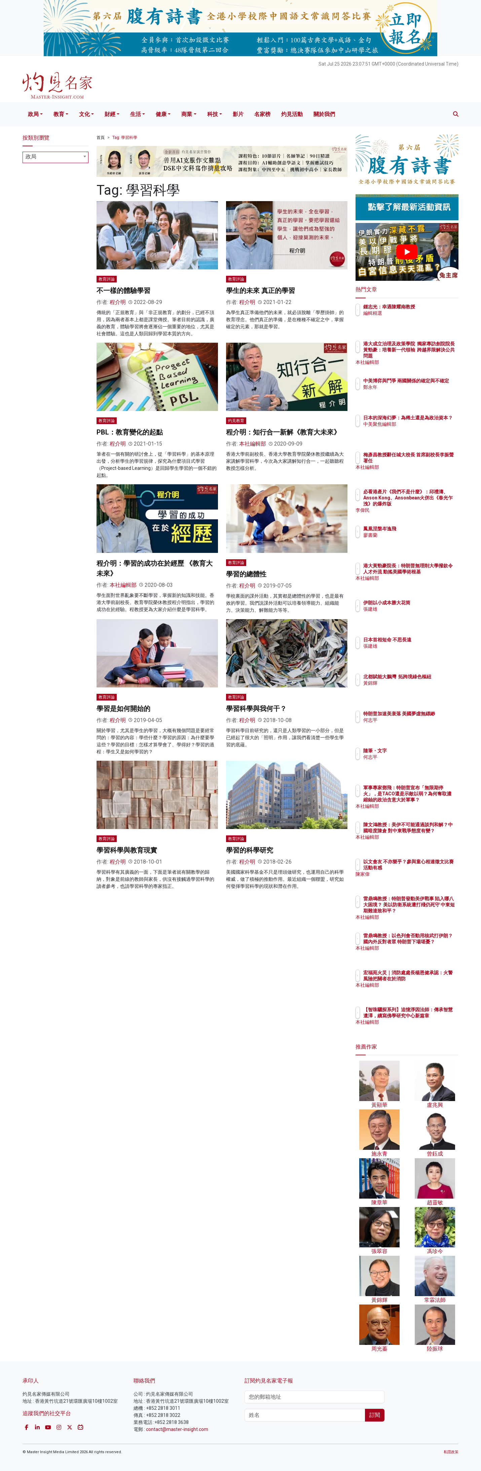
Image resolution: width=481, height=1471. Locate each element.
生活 (135, 114)
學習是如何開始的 (123, 709)
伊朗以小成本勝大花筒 (426, 602)
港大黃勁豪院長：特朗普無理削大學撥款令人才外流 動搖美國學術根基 (428, 571)
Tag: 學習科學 (124, 137)
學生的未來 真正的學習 (260, 291)
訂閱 (374, 1415)
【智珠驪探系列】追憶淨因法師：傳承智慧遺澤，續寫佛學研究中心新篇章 (428, 1015)
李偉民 (410, 510)
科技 (212, 114)
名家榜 (262, 114)
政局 (33, 114)
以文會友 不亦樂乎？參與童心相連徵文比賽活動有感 (429, 867)
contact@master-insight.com (177, 1429)
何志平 (410, 726)
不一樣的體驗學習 (123, 291)
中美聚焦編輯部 (419, 430)
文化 (84, 114)
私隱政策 (451, 1452)
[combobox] (55, 157)
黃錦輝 (410, 689)
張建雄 (410, 609)
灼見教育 (236, 420)
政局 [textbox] (31, 156)
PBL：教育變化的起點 (130, 432)
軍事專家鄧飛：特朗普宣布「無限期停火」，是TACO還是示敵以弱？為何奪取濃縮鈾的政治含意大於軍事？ (428, 800)
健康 (161, 114)
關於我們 (324, 114)
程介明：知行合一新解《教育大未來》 (283, 432)
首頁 (101, 137)
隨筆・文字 (414, 750)
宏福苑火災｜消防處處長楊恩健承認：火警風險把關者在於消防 (428, 978)
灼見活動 (292, 114)
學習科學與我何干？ (256, 709)
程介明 (118, 302)
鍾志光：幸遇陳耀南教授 (428, 306)
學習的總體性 (246, 574)
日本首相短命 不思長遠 (427, 639)
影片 (238, 114)
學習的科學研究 (249, 850)
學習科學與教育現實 (127, 850)
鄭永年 (410, 393)
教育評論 (107, 279)
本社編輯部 (252, 444)
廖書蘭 (410, 535)
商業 (186, 114)
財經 (110, 114)
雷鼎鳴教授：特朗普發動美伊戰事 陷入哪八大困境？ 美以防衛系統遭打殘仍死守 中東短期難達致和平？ (429, 911)
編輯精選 (412, 313)
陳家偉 (410, 880)
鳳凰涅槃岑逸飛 (419, 528)
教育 (58, 114)
